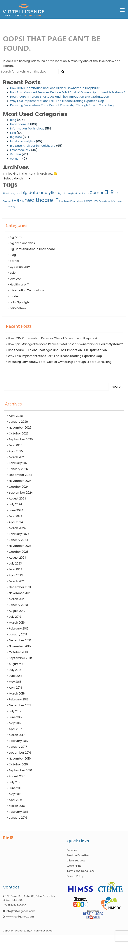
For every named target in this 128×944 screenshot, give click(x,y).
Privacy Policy (75, 876)
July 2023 (15, 563)
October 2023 (18, 552)
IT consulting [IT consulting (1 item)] (9, 206)
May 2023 (15, 569)
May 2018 (15, 682)
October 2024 (19, 487)
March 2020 (17, 599)
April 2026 (16, 416)
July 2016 (15, 782)
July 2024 (15, 504)
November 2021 (20, 593)
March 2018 (17, 693)
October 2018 (18, 652)
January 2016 (18, 818)
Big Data (16, 137)
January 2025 (18, 469)
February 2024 (19, 534)
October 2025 (19, 433)
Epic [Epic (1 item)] (22, 201)
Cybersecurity (20, 150)
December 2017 (20, 705)
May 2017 (15, 723)
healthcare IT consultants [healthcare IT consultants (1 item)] (71, 201)
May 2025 (15, 445)
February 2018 (19, 699)
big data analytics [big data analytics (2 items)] (39, 192)
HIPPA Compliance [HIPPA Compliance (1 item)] (101, 201)
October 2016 (18, 764)
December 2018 (20, 640)
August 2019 (17, 611)
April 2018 (15, 688)
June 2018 (15, 676)
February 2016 (19, 812)
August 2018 (17, 664)
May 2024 (15, 516)
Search (117, 387)
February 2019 (18, 628)
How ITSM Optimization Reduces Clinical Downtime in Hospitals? (55, 88)
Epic (13, 133)
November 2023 (20, 546)
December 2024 (20, 475)
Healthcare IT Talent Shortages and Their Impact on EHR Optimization (59, 97)
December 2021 (20, 587)
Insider (14, 296)
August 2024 (17, 498)
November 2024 (20, 481)
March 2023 (17, 581)
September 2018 (20, 658)
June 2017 (15, 717)
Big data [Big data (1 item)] (16, 193)
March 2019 (17, 623)
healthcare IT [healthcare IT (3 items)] (41, 200)
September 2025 (21, 439)
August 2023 (17, 558)
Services (72, 850)
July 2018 (15, 670)
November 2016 (20, 758)
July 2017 (15, 711)
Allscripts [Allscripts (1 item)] (7, 193)
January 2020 (18, 605)
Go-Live (15, 154)
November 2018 (20, 646)
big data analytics (22, 141)
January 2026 (18, 422)
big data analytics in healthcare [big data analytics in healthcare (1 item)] (73, 193)
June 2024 (16, 510)
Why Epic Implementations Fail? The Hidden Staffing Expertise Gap (57, 101)
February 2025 (19, 463)
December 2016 (20, 753)
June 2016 (15, 788)
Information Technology (27, 128)
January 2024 (18, 540)
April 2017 (15, 729)
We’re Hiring (74, 866)
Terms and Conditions (81, 871)
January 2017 (18, 747)
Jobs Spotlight (20, 302)
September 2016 (20, 770)
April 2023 (16, 575)
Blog (13, 120)
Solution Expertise (78, 855)
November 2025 (20, 428)
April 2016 (15, 800)
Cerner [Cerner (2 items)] (97, 192)
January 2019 (18, 634)
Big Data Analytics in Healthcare (32, 146)
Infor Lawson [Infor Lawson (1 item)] (117, 201)
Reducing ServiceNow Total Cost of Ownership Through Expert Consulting (62, 105)
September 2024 (21, 493)
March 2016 (17, 806)
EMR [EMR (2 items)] (15, 200)
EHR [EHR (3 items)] (109, 192)
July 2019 (15, 617)
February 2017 (19, 741)
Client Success (76, 860)
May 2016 (15, 794)
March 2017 (17, 735)
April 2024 (16, 522)
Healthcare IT (19, 124)
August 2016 (17, 776)
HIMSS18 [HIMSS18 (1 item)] (88, 201)
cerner (15, 159)
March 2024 (17, 528)
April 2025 (16, 451)
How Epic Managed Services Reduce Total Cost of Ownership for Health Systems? (67, 92)
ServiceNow (18, 308)
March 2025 (17, 457)
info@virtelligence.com (20, 911)
